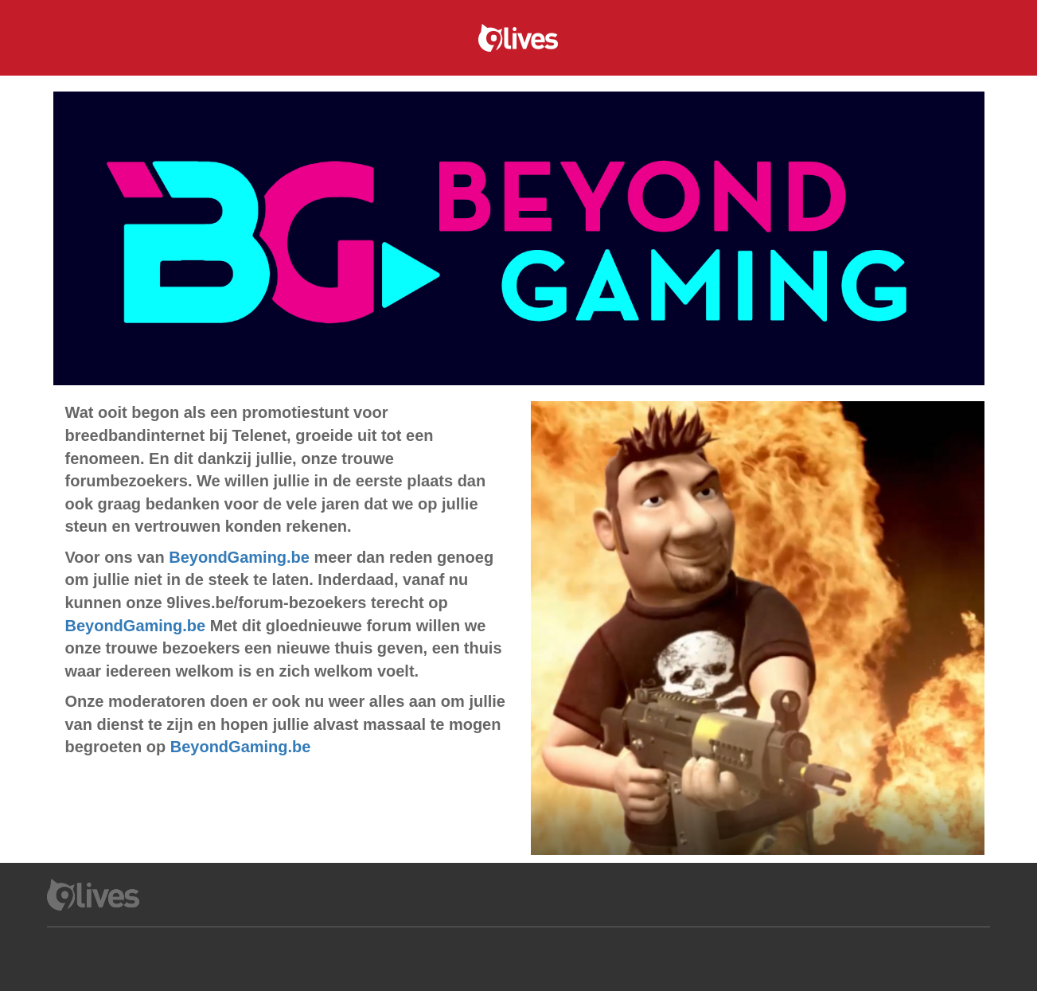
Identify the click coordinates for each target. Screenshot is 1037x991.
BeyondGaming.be (239, 557)
